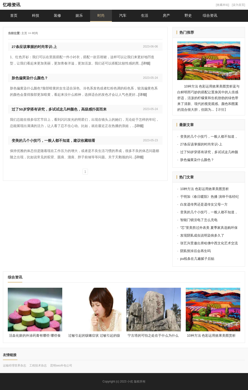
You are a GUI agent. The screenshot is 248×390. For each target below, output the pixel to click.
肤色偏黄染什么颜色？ (30, 78)
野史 (188, 15)
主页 (24, 33)
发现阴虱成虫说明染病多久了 (202, 235)
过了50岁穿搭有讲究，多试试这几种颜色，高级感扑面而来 (59, 109)
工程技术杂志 (38, 365)
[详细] (146, 63)
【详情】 (221, 109)
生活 (144, 15)
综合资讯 (210, 15)
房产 (166, 15)
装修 (57, 15)
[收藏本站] (222, 5)
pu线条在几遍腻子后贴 (197, 259)
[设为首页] (238, 5)
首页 (13, 15)
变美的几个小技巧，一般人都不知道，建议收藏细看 (53, 140)
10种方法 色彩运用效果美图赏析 (204, 189)
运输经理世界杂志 (14, 365)
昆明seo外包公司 (61, 365)
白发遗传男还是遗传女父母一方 (204, 204)
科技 (35, 15)
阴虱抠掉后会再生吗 (195, 251)
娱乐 (79, 15)
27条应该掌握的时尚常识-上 (34, 47)
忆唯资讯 (11, 4)
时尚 (101, 15)
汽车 (122, 15)
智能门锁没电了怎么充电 (198, 220)
